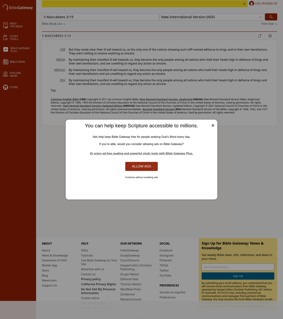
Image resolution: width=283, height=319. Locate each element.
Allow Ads (141, 166)
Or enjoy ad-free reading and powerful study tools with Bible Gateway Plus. (141, 153)
